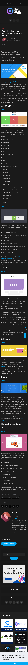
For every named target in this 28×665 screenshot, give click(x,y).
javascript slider (16, 494)
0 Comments (5, 539)
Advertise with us (12, 2)
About (18, 2)
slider (9, 494)
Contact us (22, 2)
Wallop (4, 428)
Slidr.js (6, 267)
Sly (4, 202)
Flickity (6, 339)
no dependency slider (6, 497)
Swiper (6, 377)
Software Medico (17, 518)
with (4, 2)
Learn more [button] (6, 659)
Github (3, 109)
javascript (4, 494)
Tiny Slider (8, 105)
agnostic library (16, 497)
